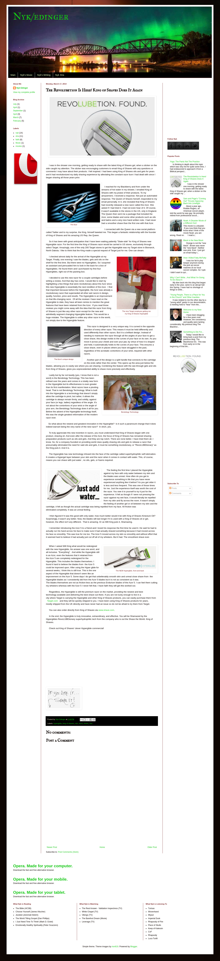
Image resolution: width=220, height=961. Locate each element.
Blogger (133, 946)
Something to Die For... (193, 332)
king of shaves (68, 723)
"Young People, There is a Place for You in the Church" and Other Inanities (187, 296)
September (18, 110)
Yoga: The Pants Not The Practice (185, 161)
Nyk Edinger (22, 88)
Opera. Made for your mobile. (40, 879)
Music (18, 143)
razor (81, 723)
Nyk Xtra (59, 75)
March (16, 117)
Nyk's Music (26, 75)
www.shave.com (106, 610)
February (17, 121)
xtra (90, 723)
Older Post (152, 847)
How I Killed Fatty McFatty (194, 258)
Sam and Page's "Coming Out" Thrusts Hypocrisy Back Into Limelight (194, 201)
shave (86, 723)
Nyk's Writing (44, 75)
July (15, 104)
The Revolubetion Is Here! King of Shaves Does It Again (194, 178)
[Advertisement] (102, 829)
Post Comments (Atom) (68, 852)
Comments (175, 493)
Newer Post (52, 847)
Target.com (52, 601)
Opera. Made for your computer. (43, 866)
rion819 (115, 946)
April (15, 107)
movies (19, 146)
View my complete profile (24, 92)
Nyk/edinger (41, 16)
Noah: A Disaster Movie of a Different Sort (194, 221)
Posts (173, 488)
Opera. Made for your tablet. (39, 892)
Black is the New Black (193, 240)
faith (17, 139)
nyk (76, 723)
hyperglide (58, 723)
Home (102, 847)
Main (13, 75)
